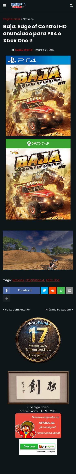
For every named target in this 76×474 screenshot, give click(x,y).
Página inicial (11, 19)
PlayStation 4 (35, 280)
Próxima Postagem (58, 309)
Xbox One (53, 280)
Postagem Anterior (17, 309)
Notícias (28, 19)
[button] (4, 6)
